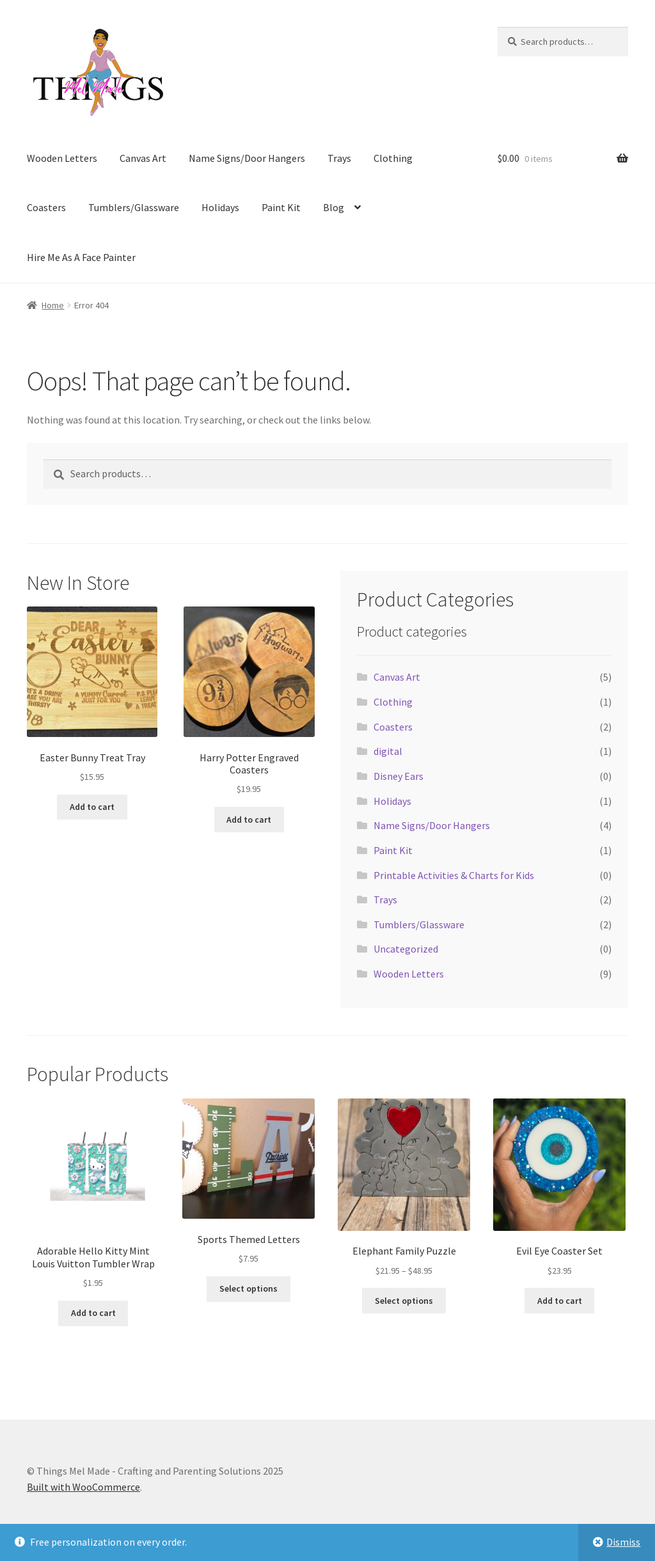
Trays (339, 158)
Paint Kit (281, 207)
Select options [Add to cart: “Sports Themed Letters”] (248, 1288)
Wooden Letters (62, 158)
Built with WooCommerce (83, 1486)
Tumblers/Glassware (133, 207)
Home (53, 305)
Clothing (393, 158)
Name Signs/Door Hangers (247, 158)
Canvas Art (143, 158)
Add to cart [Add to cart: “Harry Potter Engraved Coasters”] (248, 819)
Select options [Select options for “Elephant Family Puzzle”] (404, 1300)
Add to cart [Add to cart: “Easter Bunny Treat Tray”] (92, 806)
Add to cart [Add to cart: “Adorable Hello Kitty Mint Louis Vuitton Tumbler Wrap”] (93, 1313)
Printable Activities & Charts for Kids (454, 875)
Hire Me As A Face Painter (81, 257)
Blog (333, 207)
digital (388, 751)
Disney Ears (398, 776)
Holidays (220, 207)
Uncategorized (406, 948)
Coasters (46, 207)
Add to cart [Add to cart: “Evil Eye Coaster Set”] (559, 1300)
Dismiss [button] (623, 1541)
